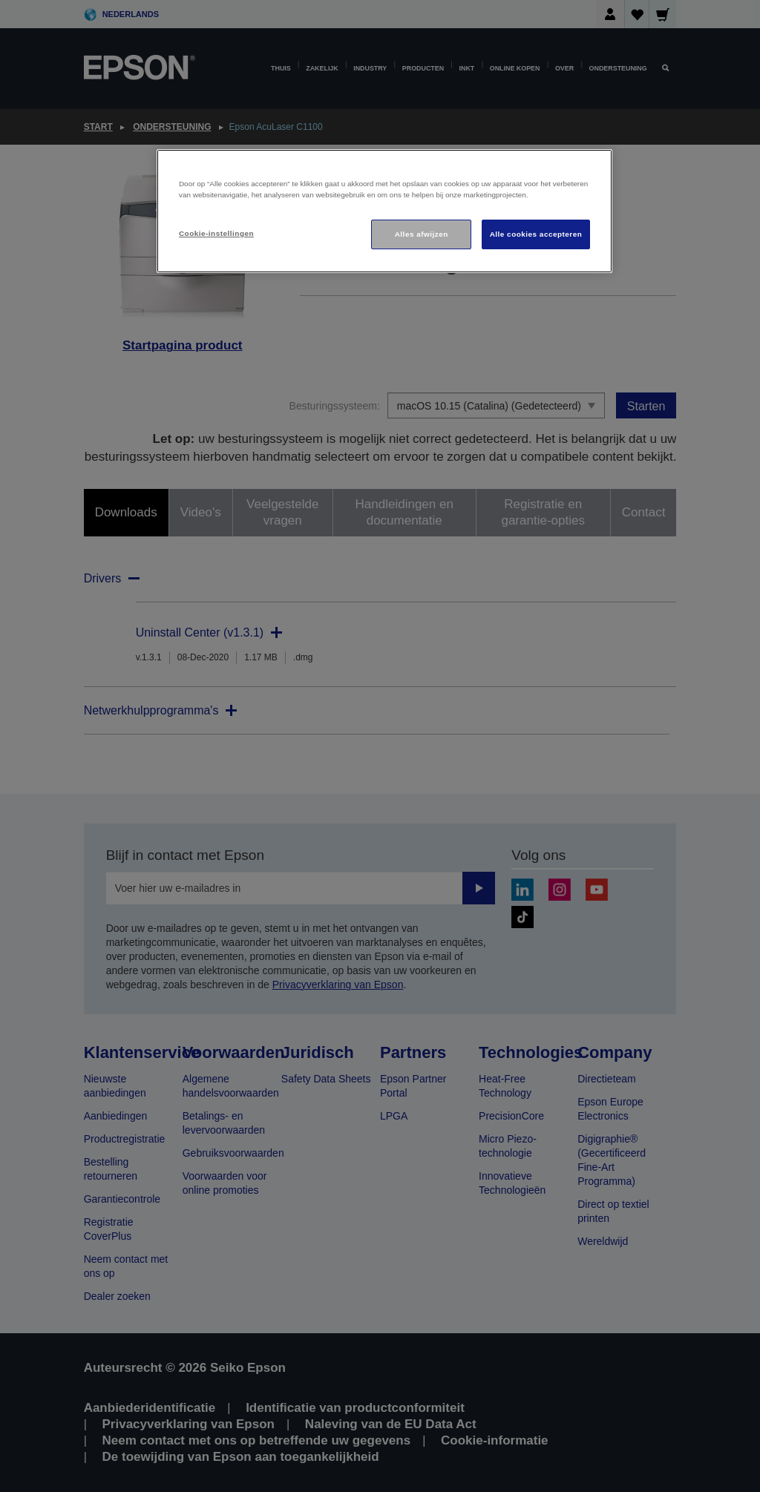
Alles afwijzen (421, 234)
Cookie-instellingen (216, 233)
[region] (384, 211)
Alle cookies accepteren (536, 234)
